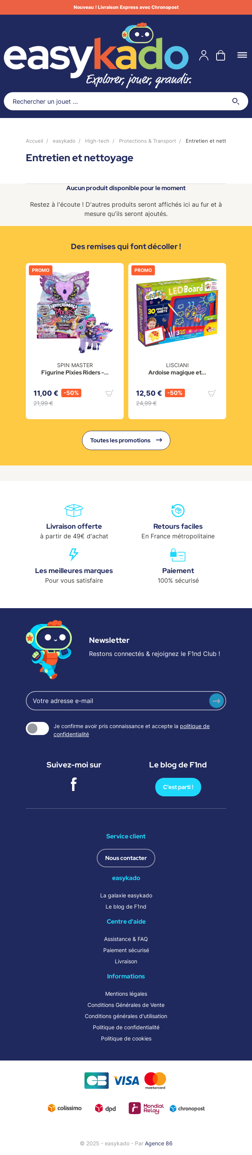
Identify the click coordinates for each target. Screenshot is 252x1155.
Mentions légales (126, 993)
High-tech (97, 141)
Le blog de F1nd (126, 906)
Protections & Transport (147, 141)
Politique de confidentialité (126, 1027)
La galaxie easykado (126, 895)
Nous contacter (126, 858)
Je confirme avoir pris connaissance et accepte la (132, 730)
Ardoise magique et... (177, 372)
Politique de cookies (126, 1038)
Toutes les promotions (126, 440)
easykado (64, 141)
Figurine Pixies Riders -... (75, 372)
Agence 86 (159, 1143)
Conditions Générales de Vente (126, 1005)
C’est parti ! (178, 787)
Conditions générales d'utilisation (126, 1016)
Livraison (126, 961)
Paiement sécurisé (126, 950)
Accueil (34, 141)
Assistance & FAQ (126, 939)
